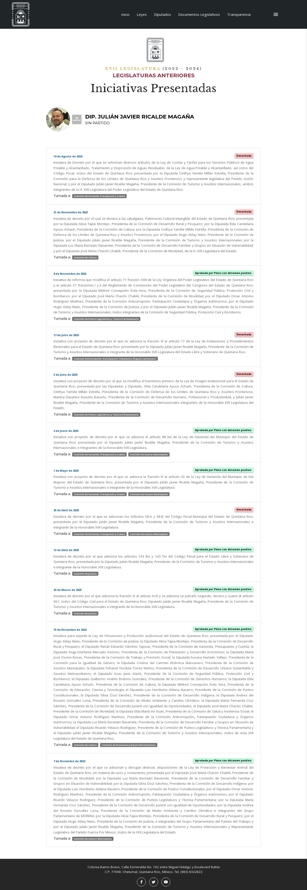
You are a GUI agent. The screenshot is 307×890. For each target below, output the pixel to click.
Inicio (125, 14)
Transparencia (239, 14)
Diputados (162, 14)
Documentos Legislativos (199, 14)
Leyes (142, 14)
